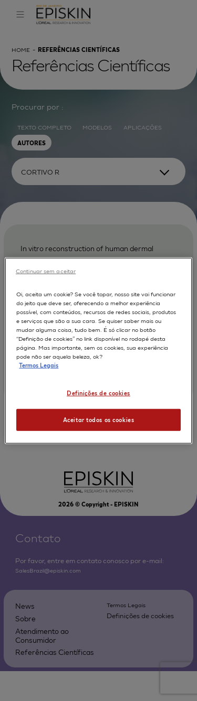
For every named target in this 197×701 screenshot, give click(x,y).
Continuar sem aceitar (46, 270)
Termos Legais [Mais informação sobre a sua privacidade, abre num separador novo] (38, 365)
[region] (98, 350)
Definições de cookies (98, 393)
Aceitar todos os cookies (98, 419)
